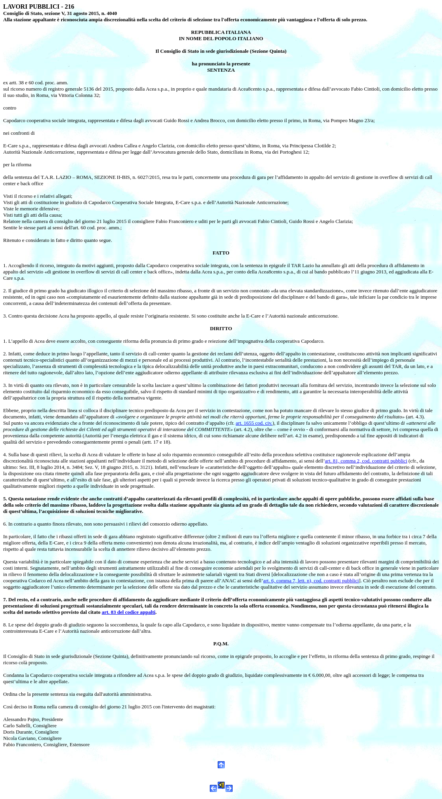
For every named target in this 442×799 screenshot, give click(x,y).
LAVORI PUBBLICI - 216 (38, 6)
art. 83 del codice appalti (128, 612)
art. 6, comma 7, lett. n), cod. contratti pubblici (311, 580)
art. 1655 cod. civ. (254, 423)
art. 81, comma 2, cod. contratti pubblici (366, 461)
